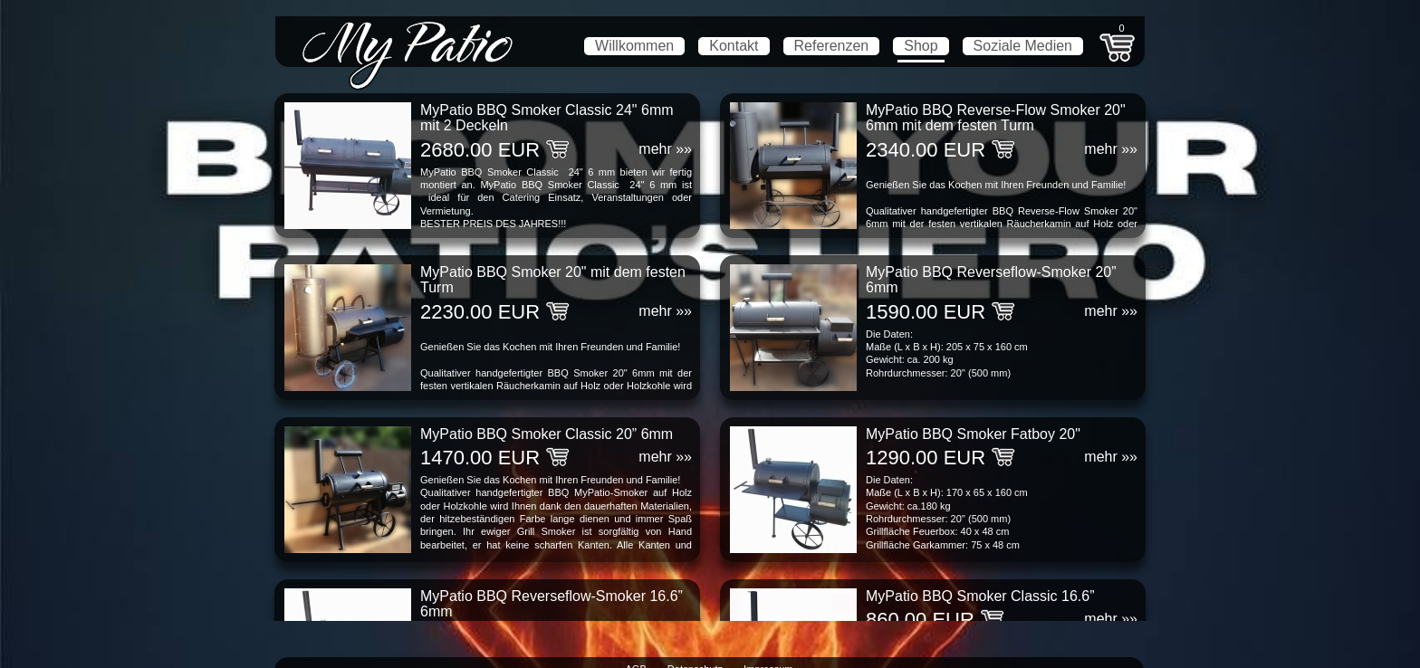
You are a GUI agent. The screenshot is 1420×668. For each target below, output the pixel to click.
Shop (920, 45)
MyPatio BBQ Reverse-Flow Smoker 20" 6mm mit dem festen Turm (996, 118)
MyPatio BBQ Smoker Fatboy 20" (973, 434)
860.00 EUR (920, 619)
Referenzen (831, 45)
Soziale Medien (1023, 45)
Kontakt (733, 45)
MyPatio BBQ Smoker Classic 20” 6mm (546, 434)
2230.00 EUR (480, 311)
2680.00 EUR (480, 149)
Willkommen (634, 45)
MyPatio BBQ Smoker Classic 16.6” (980, 596)
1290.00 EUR (925, 457)
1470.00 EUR (480, 457)
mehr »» (665, 149)
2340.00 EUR (925, 149)
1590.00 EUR (925, 311)
